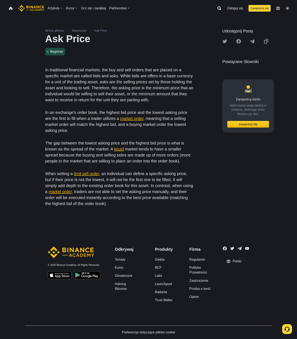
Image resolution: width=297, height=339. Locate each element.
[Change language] (278, 8)
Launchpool (163, 284)
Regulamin (197, 259)
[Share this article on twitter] (224, 41)
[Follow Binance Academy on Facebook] (225, 248)
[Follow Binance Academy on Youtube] (247, 248)
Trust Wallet (163, 300)
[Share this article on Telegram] (252, 41)
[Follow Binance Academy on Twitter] (232, 248)
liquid (119, 149)
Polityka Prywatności (198, 270)
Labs (158, 275)
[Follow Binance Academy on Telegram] (240, 248)
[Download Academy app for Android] (86, 275)
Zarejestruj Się (248, 124)
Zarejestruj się (260, 8)
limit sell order (86, 173)
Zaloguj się (235, 8)
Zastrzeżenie (198, 280)
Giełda (159, 259)
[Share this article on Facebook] (238, 41)
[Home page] (31, 8)
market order (131, 118)
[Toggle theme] (287, 8)
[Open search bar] (218, 8)
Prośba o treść (200, 288)
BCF (158, 267)
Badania (161, 292)
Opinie (194, 296)
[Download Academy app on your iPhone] (60, 275)
